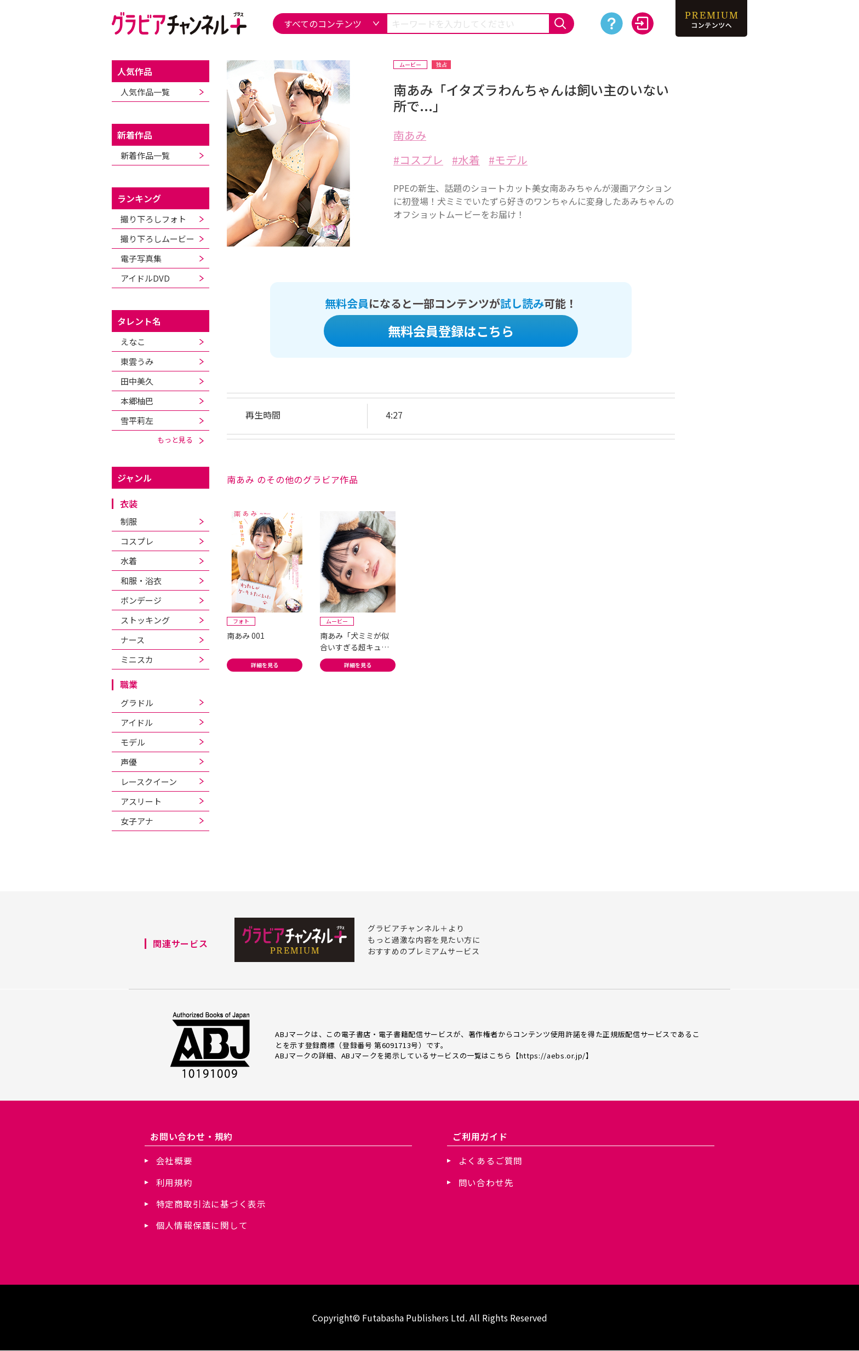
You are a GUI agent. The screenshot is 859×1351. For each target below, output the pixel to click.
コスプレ (137, 541)
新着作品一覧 (145, 155)
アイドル (137, 722)
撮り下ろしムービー (157, 238)
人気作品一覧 (145, 92)
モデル (133, 742)
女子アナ (137, 821)
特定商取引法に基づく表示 (211, 1204)
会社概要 (174, 1160)
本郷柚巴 (137, 401)
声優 (129, 762)
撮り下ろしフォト (153, 219)
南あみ (409, 135)
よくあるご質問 (491, 1160)
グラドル (137, 702)
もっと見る (180, 439)
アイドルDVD (145, 278)
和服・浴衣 (141, 580)
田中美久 (137, 381)
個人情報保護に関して (202, 1226)
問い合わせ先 (486, 1182)
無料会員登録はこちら (451, 331)
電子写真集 (141, 258)
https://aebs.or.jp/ (552, 1055)
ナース (133, 639)
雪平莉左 (137, 420)
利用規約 (174, 1182)
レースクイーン (149, 781)
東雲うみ (137, 361)
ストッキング (145, 620)
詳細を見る (264, 666)
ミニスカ (137, 659)
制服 (129, 521)
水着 (129, 560)
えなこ (133, 341)
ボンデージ (141, 600)
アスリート (141, 801)
